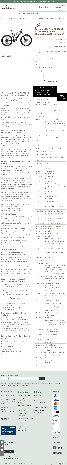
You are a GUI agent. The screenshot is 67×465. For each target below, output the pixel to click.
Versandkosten (22, 400)
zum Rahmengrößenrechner (51, 59)
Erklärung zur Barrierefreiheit (23, 429)
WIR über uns (38, 395)
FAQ (19, 426)
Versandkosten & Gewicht (59, 51)
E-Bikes (8, 18)
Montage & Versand (24, 395)
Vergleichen (21, 410)
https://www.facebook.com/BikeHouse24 (8, 419)
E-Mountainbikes (15, 18)
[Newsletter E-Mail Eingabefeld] (19, 378)
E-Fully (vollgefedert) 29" (40, 18)
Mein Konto (21, 408)
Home (2, 18)
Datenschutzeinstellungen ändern (10, 459)
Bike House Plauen (12, 464)
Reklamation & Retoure (25, 405)
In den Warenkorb (51, 81)
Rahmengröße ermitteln (25, 418)
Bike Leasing (22, 415)
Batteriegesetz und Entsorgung (39, 411)
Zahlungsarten (22, 403)
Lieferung (21, 398)
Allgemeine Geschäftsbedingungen (41, 401)
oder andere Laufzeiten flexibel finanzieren (54, 48)
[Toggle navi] (38, 7)
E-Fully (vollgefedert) (26, 18)
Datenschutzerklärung (13, 386)
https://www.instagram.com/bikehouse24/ (5, 419)
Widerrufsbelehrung (40, 407)
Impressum (37, 398)
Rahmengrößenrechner (25, 421)
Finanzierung (22, 413)
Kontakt (20, 423)
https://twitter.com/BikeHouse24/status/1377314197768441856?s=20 (2, 419)
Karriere (36, 415)
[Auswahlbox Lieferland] (59, 7)
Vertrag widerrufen (7, 451)
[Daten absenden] (42, 378)
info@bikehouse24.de (8, 399)
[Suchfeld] (40, 12)
